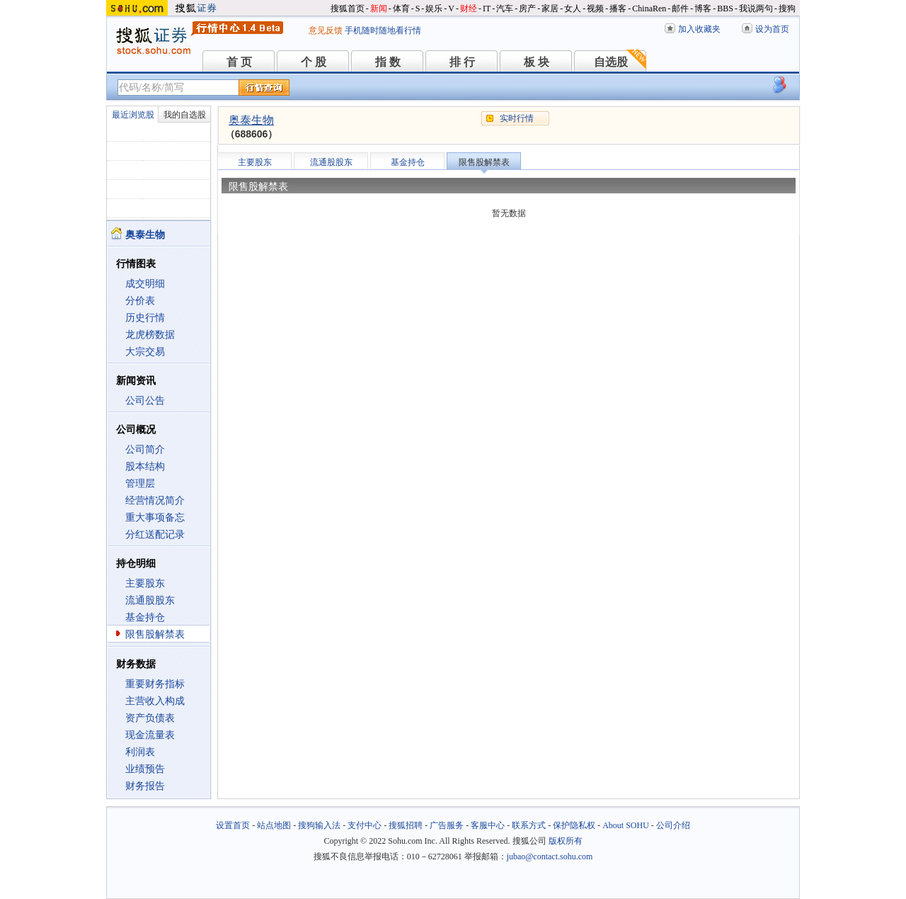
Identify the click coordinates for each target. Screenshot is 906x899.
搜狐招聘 (406, 825)
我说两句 (756, 8)
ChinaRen (649, 8)
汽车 (504, 8)
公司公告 (145, 400)
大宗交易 (145, 351)
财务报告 (145, 786)
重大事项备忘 (155, 517)
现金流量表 (150, 735)
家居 (549, 8)
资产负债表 (150, 718)
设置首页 (233, 825)
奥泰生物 (251, 120)
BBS (725, 8)
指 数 (388, 62)
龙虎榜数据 (150, 334)
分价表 (140, 300)
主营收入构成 (155, 701)
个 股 (313, 62)
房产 (527, 8)
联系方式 (529, 825)
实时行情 (517, 118)
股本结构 (145, 466)
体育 (401, 8)
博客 (702, 8)
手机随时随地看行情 (383, 30)
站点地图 (274, 825)
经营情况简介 (155, 500)
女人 (572, 8)
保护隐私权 (574, 825)
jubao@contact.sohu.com (550, 856)
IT (487, 8)
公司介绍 (673, 825)
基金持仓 (145, 617)
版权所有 (566, 841)
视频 (595, 8)
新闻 (378, 8)
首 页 (239, 62)
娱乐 (433, 8)
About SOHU (625, 825)
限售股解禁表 (155, 634)
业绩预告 (145, 769)
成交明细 (145, 283)
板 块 (536, 62)
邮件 (680, 8)
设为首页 (772, 29)
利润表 (140, 752)
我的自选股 (185, 115)
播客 (617, 8)
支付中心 (365, 825)
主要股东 (145, 583)
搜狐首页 (348, 8)
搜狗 (787, 8)
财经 (468, 8)
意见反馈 (326, 30)
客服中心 (488, 825)
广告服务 (447, 825)
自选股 (611, 62)
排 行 (462, 62)
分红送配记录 (155, 534)
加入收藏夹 (699, 29)
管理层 (140, 483)
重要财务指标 (155, 684)
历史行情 (145, 317)
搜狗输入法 (319, 825)
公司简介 (145, 449)
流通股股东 (150, 600)
